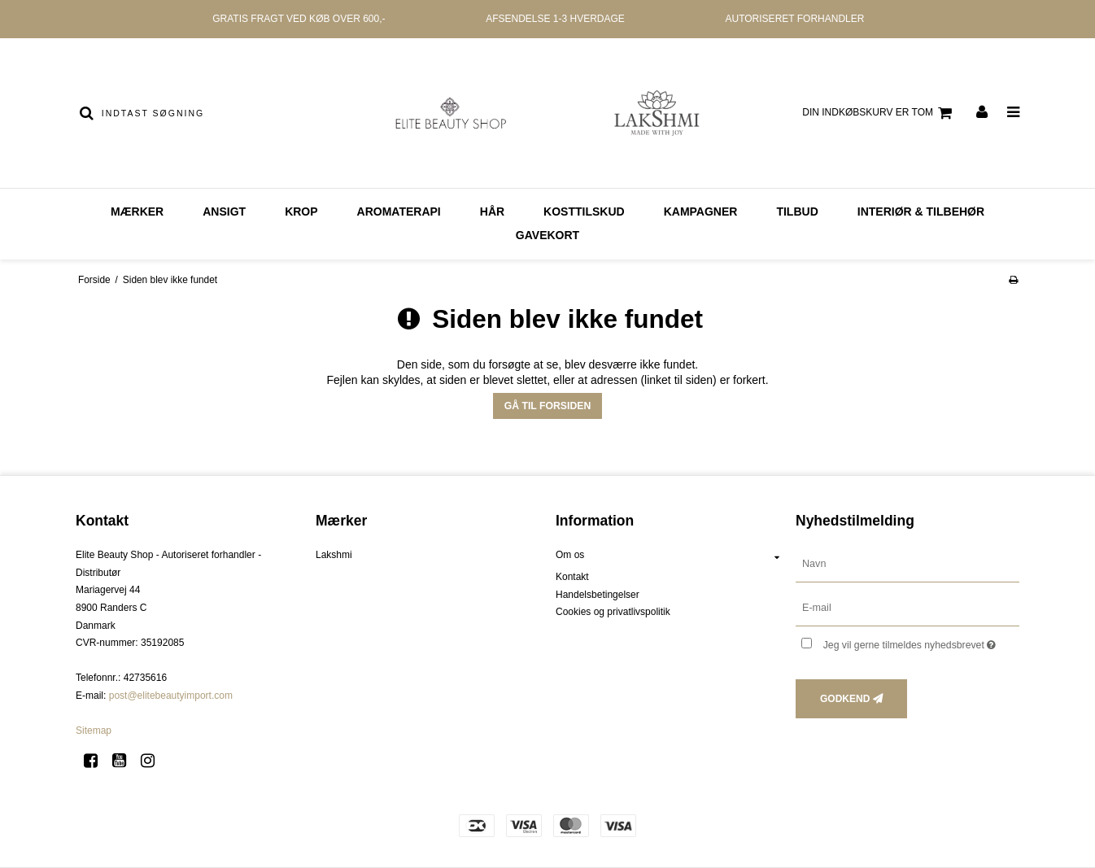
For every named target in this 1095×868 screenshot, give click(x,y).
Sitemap (93, 730)
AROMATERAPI (399, 211)
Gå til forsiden (547, 406)
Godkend (845, 698)
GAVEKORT (547, 235)
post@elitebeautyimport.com (171, 695)
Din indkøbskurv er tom (879, 113)
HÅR (492, 211)
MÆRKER (137, 211)
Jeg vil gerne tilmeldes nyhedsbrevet (921, 641)
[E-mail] (907, 607)
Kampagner (701, 211)
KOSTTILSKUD (584, 211)
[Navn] (907, 563)
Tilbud (797, 211)
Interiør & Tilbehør (920, 211)
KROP (301, 211)
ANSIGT (224, 211)
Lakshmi (334, 554)
